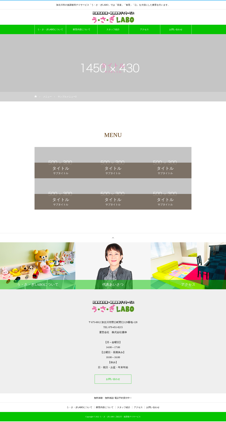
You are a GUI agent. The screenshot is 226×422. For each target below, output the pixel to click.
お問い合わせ (175, 29)
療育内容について (81, 29)
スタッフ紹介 (113, 29)
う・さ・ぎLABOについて (50, 29)
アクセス (144, 29)
